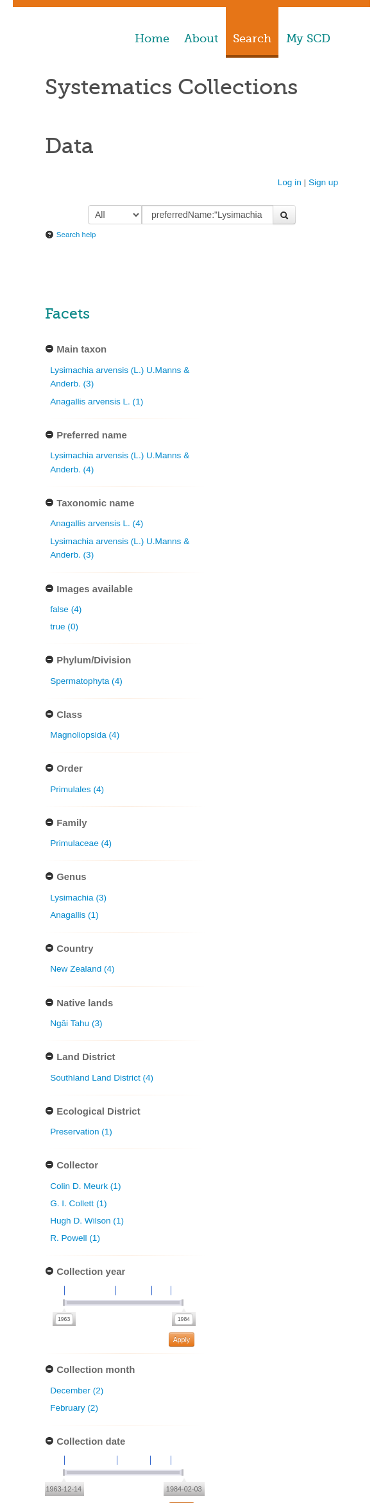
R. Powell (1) (75, 1238)
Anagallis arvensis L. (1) (96, 401)
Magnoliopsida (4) (84, 735)
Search (252, 38)
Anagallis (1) (74, 915)
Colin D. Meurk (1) (85, 1186)
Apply (181, 1339)
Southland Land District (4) (101, 1078)
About (201, 38)
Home (152, 38)
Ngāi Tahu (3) (76, 1023)
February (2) (74, 1408)
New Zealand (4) (82, 969)
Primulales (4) (77, 789)
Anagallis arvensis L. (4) (96, 523)
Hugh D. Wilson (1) (87, 1220)
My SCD (308, 38)
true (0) (64, 626)
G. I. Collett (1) (78, 1203)
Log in (290, 182)
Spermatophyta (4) (86, 681)
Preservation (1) (81, 1131)
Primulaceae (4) (81, 843)
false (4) (65, 609)
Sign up (323, 182)
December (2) (76, 1390)
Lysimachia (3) (78, 897)
